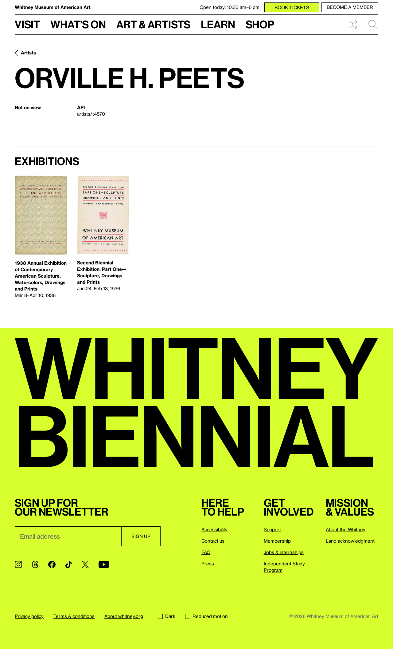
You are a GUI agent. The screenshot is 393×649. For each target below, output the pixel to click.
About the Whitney (345, 529)
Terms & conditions (74, 616)
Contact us (212, 541)
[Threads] (35, 564)
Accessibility (214, 529)
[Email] (68, 536)
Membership (277, 541)
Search (373, 25)
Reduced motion (206, 616)
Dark (166, 616)
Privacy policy (29, 616)
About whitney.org (123, 616)
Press (207, 563)
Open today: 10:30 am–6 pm (229, 7)
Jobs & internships (284, 552)
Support (272, 529)
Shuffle (353, 25)
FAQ (205, 552)
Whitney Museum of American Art (53, 7)
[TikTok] (68, 564)
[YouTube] (104, 564)
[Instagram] (18, 564)
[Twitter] (85, 564)
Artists (28, 52)
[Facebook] (51, 564)
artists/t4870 (91, 114)
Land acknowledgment (350, 541)
